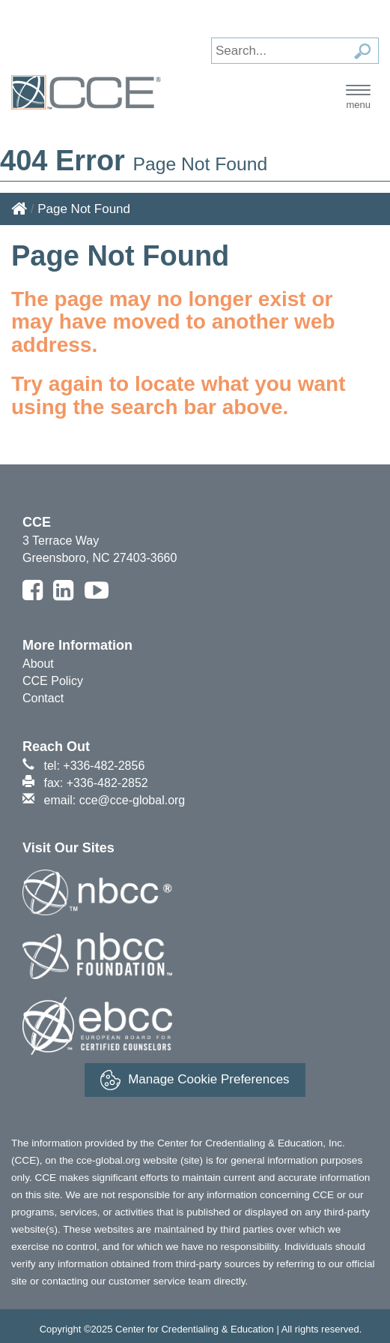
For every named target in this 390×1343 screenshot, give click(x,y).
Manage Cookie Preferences (194, 1080)
